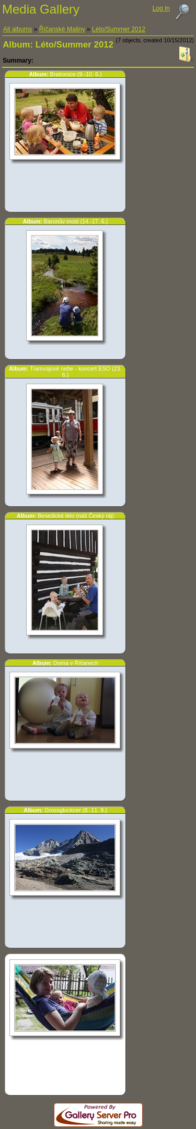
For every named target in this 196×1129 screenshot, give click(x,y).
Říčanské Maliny (62, 29)
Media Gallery (40, 9)
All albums (17, 29)
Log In (161, 8)
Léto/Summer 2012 (118, 29)
